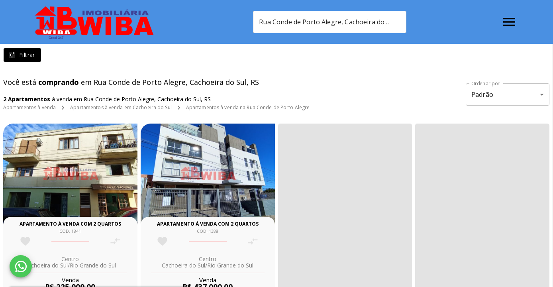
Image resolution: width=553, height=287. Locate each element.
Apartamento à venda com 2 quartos (70, 223)
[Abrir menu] (509, 22)
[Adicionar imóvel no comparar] (115, 241)
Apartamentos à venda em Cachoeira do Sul (121, 107)
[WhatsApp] (21, 266)
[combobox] (329, 22)
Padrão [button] (482, 94)
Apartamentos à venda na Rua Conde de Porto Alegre (248, 107)
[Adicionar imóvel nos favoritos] (25, 241)
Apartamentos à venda (29, 107)
